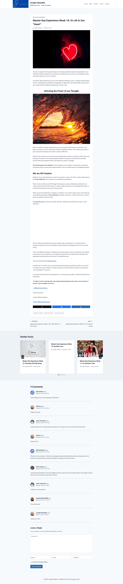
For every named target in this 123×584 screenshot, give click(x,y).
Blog (90, 4)
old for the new (51, 261)
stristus (38, 406)
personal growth (59, 313)
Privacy (107, 4)
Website (76, 557)
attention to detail (38, 313)
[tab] (58, 374)
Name (33, 557)
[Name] (40, 557)
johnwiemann (40, 450)
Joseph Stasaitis (38, 28)
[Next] (100, 357)
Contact (96, 4)
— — (40, 288)
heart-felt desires (49, 313)
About (86, 4)
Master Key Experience (39, 17)
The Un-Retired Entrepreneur (41, 302)
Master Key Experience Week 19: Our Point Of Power (78, 323)
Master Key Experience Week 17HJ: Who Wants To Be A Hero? (45, 323)
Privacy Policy (43, 562)
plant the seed (39, 202)
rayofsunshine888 (42, 498)
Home (102, 4)
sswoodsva (39, 391)
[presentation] (33, 348)
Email (54, 557)
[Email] (61, 557)
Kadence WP (76, 579)
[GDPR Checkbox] (30, 561)
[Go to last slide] (22, 357)
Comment (34, 536)
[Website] (83, 557)
